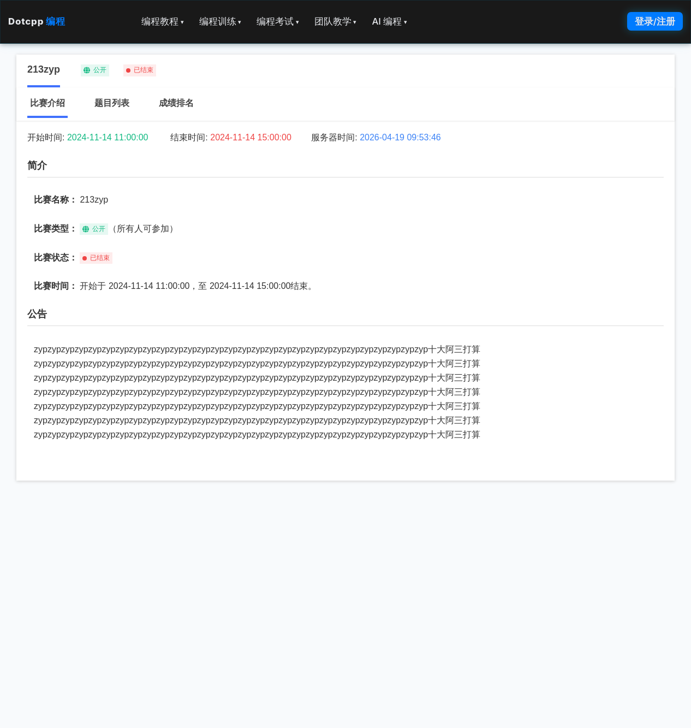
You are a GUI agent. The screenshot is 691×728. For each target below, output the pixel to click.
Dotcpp (36, 21)
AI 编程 (389, 21)
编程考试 (278, 21)
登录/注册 (655, 21)
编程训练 (220, 21)
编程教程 (162, 21)
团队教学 (335, 21)
